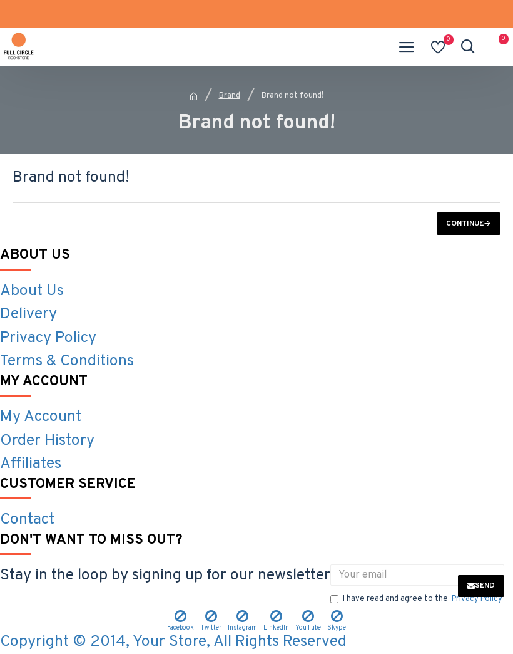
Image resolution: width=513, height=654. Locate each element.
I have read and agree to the (417, 599)
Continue (465, 224)
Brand (229, 96)
